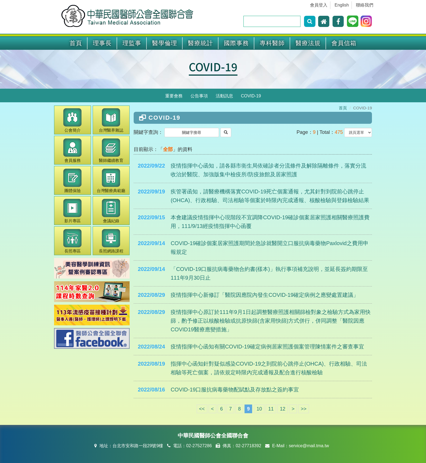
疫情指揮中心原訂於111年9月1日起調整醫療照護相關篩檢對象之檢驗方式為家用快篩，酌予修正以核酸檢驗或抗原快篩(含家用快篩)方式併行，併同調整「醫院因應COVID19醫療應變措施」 (271, 320)
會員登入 (318, 5)
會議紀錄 (111, 211)
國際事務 (236, 43)
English (342, 5)
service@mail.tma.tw (309, 445)
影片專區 (72, 211)
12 (282, 409)
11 (271, 409)
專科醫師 (272, 43)
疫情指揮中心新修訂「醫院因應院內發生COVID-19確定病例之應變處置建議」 (265, 295)
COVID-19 (213, 67)
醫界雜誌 (111, 120)
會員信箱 (343, 43)
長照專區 (72, 241)
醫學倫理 (164, 43)
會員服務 (72, 150)
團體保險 (72, 181)
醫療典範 (111, 181)
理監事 (132, 43)
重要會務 (174, 96)
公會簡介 (72, 120)
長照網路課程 (111, 241)
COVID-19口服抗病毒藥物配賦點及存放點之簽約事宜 (235, 390)
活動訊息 (224, 96)
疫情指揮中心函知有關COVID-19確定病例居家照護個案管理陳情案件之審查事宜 (267, 347)
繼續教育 (111, 150)
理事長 (102, 43)
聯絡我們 (364, 5)
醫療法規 (308, 43)
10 (259, 409)
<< (202, 409)
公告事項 (199, 96)
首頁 (76, 43)
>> (303, 409)
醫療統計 (200, 43)
